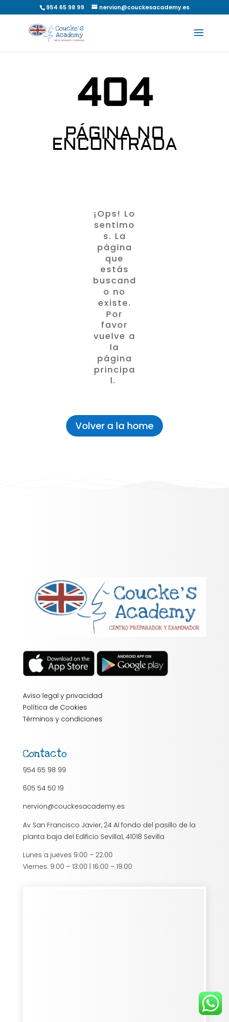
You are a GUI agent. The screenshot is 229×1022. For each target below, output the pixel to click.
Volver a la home (114, 425)
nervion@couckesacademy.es (74, 806)
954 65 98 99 (44, 770)
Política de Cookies (55, 707)
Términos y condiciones (62, 719)
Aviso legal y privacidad (62, 695)
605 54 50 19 (43, 788)
